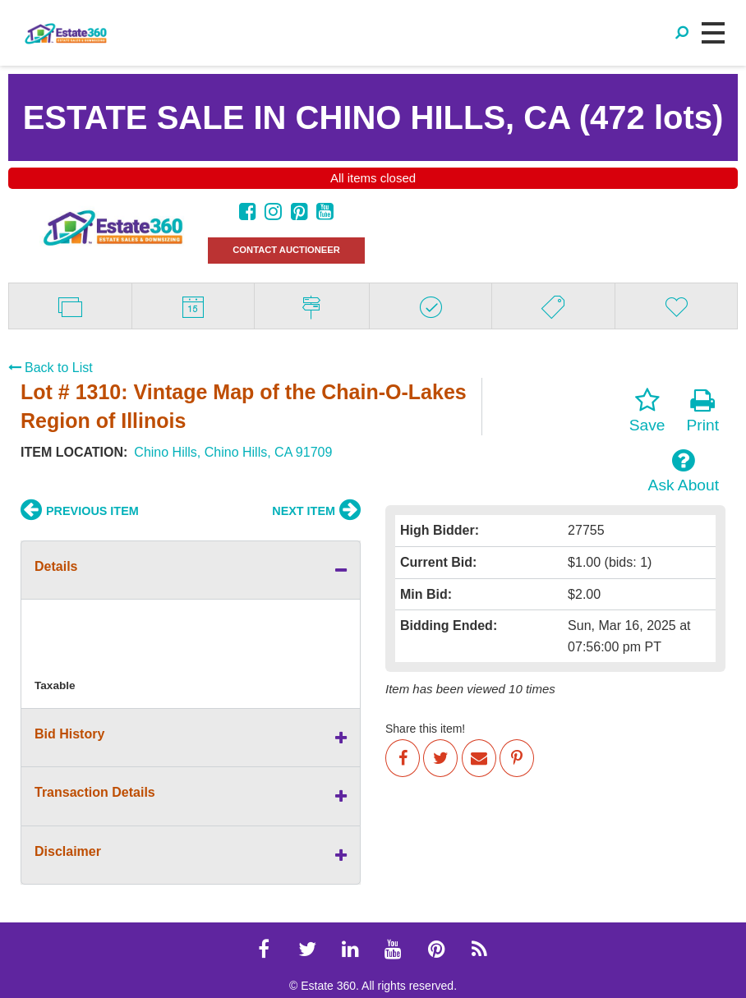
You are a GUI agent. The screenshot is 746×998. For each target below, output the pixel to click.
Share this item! (425, 728)
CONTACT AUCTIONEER (286, 250)
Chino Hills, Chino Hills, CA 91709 (233, 452)
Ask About (683, 471)
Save (647, 411)
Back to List (50, 368)
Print (703, 411)
